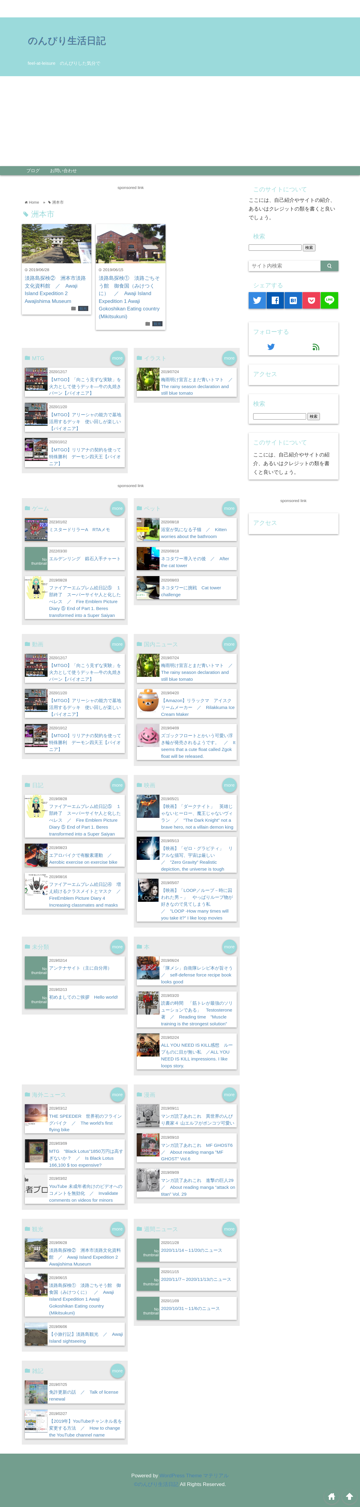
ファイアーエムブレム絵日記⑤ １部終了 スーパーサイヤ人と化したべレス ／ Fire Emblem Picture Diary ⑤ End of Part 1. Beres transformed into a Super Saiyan (85, 601)
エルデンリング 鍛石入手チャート (85, 558)
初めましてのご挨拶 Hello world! (83, 997)
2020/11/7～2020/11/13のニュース (196, 1279)
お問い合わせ (63, 170)
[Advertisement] (180, 121)
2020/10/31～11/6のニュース (190, 1308)
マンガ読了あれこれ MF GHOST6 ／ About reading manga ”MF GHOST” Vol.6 (199, 1152)
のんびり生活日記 (67, 40)
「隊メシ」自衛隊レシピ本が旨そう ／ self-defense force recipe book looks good (199, 974)
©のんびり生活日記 (156, 1484)
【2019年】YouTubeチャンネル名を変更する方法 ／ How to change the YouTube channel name (85, 1428)
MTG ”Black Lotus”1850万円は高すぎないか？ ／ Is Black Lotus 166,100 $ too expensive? (86, 1158)
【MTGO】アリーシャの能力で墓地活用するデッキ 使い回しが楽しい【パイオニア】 (85, 421)
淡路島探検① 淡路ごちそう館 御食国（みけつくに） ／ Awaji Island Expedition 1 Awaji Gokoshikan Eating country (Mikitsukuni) (85, 1299)
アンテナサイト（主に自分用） (80, 967)
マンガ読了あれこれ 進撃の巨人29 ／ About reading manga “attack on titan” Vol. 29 (199, 1187)
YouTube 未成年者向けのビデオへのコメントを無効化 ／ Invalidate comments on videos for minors (85, 1193)
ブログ (33, 170)
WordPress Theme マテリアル (194, 1476)
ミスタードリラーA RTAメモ (79, 529)
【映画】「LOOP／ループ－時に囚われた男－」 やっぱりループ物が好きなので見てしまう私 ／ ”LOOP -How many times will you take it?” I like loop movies (197, 904)
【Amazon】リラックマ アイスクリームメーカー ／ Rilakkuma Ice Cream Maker (198, 707)
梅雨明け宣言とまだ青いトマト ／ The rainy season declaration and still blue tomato (199, 386)
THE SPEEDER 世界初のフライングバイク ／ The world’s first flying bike (85, 1123)
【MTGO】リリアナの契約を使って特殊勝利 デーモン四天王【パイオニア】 (85, 456)
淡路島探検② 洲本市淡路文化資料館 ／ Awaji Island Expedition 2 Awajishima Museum (85, 1257)
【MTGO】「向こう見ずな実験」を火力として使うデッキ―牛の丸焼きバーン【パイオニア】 (85, 386)
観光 (83, 308)
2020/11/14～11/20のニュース (191, 1250)
